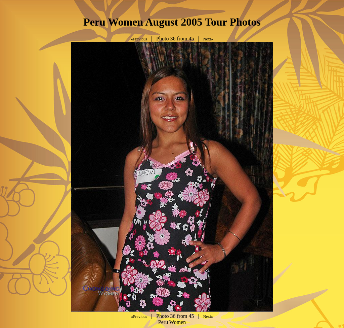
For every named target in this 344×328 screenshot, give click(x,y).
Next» (208, 39)
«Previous (139, 39)
